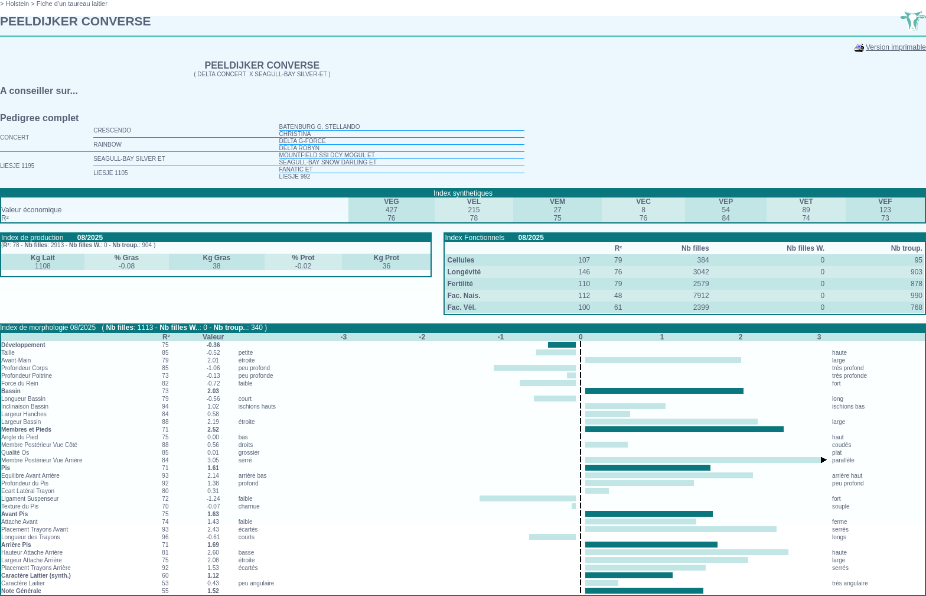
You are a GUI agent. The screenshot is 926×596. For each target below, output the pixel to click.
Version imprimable (896, 47)
